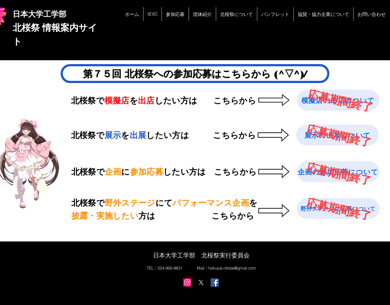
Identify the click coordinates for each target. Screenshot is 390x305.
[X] (201, 282)
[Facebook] (215, 282)
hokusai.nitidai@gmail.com (232, 268)
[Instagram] (187, 282)
